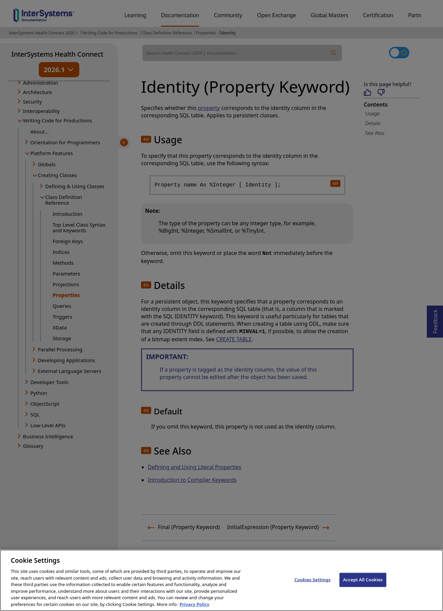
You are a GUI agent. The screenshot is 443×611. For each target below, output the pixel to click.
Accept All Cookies (363, 587)
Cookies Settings (313, 587)
